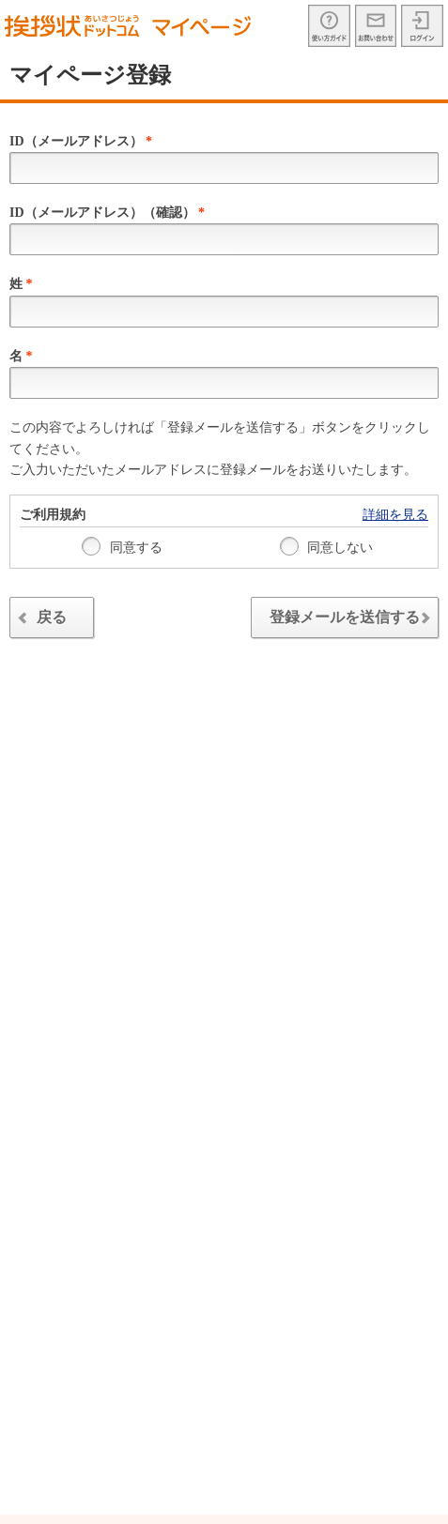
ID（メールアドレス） (80, 141)
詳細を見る (395, 515)
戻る (40, 620)
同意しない (327, 546)
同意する (122, 546)
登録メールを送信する (354, 620)
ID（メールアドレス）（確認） (107, 213)
